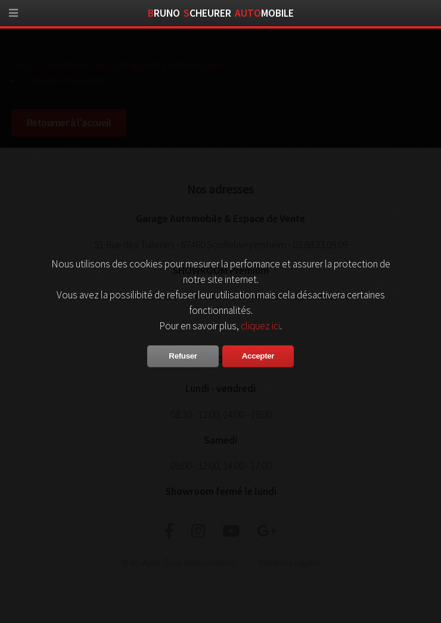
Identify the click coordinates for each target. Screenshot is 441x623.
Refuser (183, 355)
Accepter (258, 355)
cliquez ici (260, 325)
